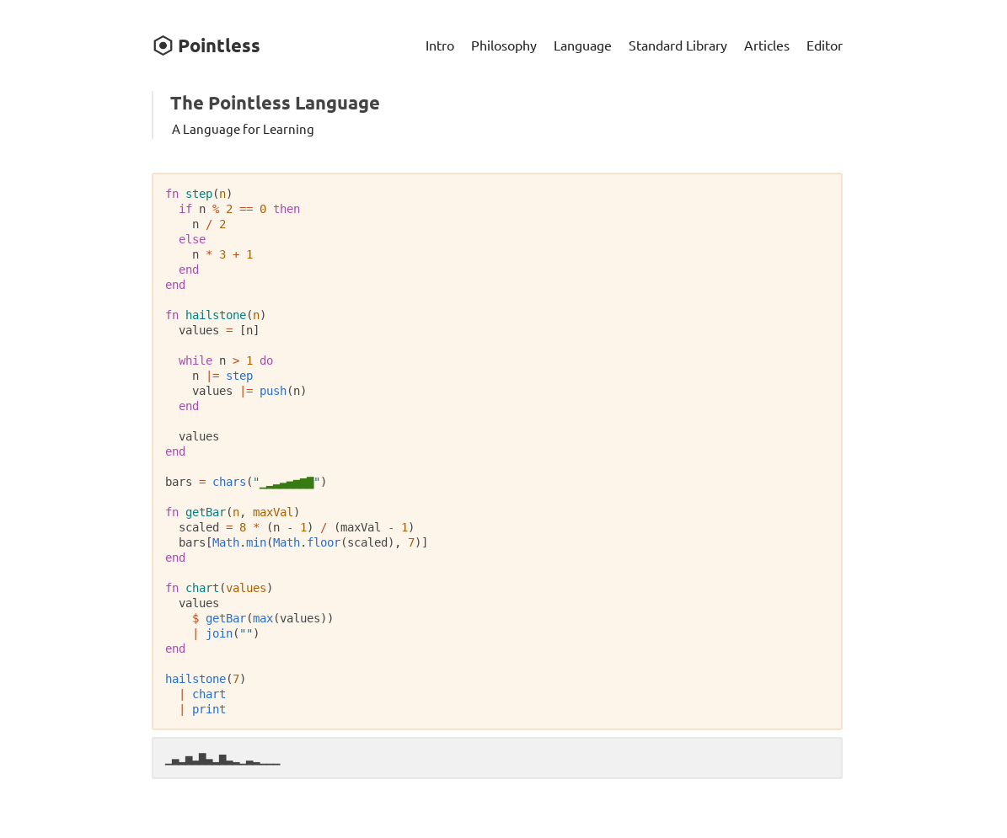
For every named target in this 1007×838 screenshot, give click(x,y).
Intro (440, 44)
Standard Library (678, 44)
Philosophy (504, 44)
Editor (824, 44)
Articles (767, 44)
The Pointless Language (275, 102)
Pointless (206, 45)
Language (583, 44)
